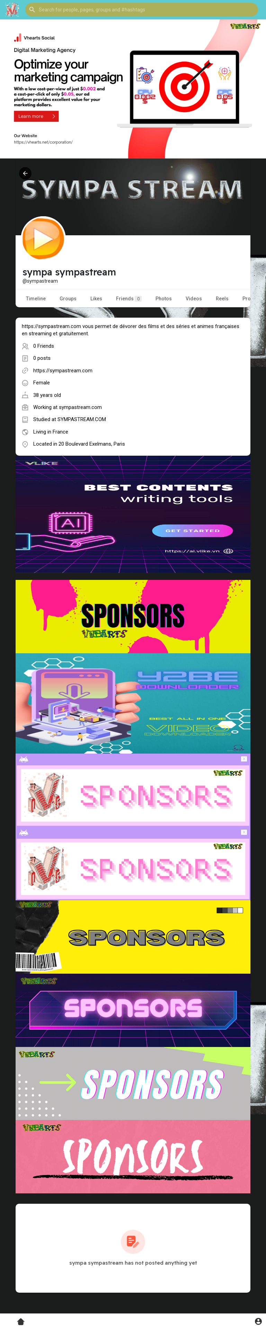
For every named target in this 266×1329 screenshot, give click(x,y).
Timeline (36, 298)
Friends (129, 299)
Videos (194, 298)
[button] (141, 10)
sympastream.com (80, 407)
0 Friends (43, 346)
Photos (164, 298)
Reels (222, 298)
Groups (68, 298)
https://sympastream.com (62, 370)
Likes (96, 298)
